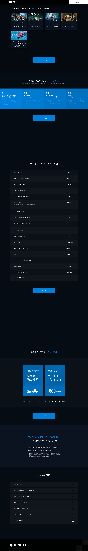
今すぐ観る (77, 2)
